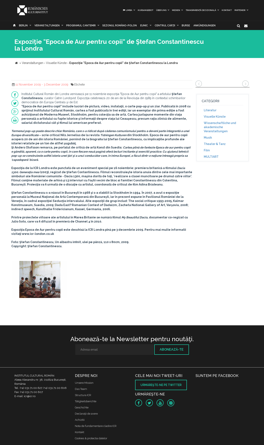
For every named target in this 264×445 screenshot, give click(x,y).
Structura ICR (83, 395)
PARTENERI (240, 10)
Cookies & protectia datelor (91, 438)
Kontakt (227, 10)
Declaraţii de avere (86, 413)
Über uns (161, 10)
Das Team (81, 389)
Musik (208, 137)
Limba (127, 10)
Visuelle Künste (215, 116)
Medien (176, 10)
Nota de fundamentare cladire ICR (96, 426)
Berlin (23, 25)
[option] (39, 280)
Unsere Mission (84, 382)
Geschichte (81, 407)
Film (207, 150)
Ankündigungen (204, 25)
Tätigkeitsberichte (85, 401)
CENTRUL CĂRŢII (165, 25)
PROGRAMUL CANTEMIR (81, 25)
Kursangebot (145, 10)
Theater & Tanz (215, 144)
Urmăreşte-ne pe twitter (161, 385)
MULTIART (211, 156)
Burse (186, 25)
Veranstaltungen (47, 25)
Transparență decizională (201, 10)
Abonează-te (172, 349)
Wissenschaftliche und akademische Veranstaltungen (220, 127)
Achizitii (80, 419)
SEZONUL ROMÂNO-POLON (119, 25)
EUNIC (144, 25)
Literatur (210, 110)
